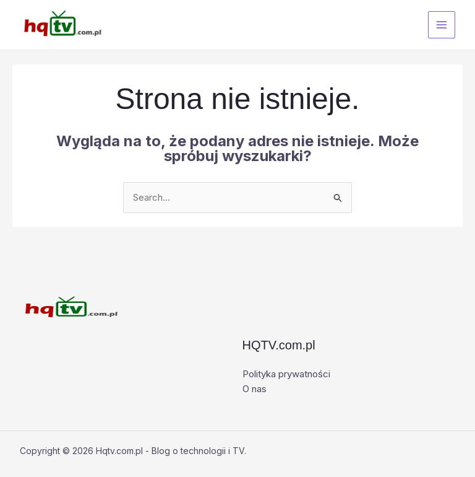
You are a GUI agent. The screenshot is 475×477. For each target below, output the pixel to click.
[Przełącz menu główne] (442, 25)
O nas (254, 389)
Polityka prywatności (286, 374)
